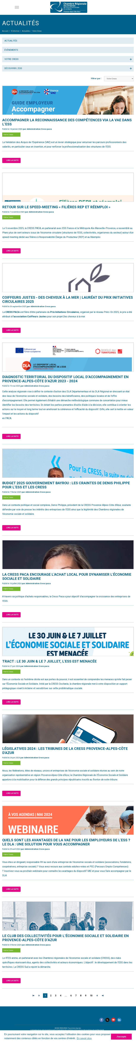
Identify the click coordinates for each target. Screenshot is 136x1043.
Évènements (11, 50)
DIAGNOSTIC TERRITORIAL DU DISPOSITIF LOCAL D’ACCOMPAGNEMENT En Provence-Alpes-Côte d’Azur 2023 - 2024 (65, 379)
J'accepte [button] (121, 1036)
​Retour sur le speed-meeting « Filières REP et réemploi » (56, 207)
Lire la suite (12, 160)
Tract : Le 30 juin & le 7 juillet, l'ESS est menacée (49, 661)
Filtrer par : (96, 78)
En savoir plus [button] (84, 1038)
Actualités (10, 40)
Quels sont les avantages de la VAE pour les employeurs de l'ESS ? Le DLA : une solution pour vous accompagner (66, 842)
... (66, 995)
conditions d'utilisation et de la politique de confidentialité (86, 1030)
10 (91, 995)
